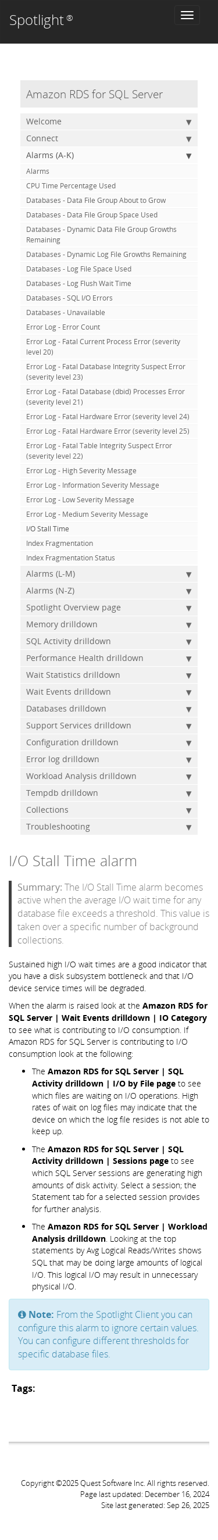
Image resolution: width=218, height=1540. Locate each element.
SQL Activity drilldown (109, 641)
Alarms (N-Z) (109, 590)
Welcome (109, 121)
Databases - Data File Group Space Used (92, 215)
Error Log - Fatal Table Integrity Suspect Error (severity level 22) (99, 451)
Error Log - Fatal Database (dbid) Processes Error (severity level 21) (105, 397)
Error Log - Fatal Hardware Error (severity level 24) (108, 416)
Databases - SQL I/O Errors (69, 298)
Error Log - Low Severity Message (80, 500)
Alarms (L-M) (109, 574)
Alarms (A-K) (109, 155)
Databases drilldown (109, 708)
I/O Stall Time (47, 529)
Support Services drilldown (109, 725)
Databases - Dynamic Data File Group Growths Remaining (101, 234)
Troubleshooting (109, 826)
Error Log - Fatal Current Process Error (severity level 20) (103, 347)
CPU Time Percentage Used (71, 186)
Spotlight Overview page (109, 607)
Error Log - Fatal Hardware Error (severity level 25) (108, 431)
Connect (109, 138)
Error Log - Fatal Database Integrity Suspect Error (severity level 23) (105, 372)
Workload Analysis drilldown (109, 776)
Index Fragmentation (59, 543)
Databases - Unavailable (65, 312)
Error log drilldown (109, 759)
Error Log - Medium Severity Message (87, 514)
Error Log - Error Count (63, 327)
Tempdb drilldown (109, 793)
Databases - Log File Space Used (78, 269)
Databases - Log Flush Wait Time (78, 283)
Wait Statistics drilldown (109, 675)
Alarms (37, 171)
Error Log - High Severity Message (81, 471)
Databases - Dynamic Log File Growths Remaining (106, 254)
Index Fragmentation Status (70, 558)
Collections (109, 810)
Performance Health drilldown (109, 658)
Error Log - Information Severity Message (92, 485)
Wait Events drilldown (109, 692)
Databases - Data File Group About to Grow (96, 200)
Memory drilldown (109, 624)
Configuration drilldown (109, 742)
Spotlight (41, 19)
